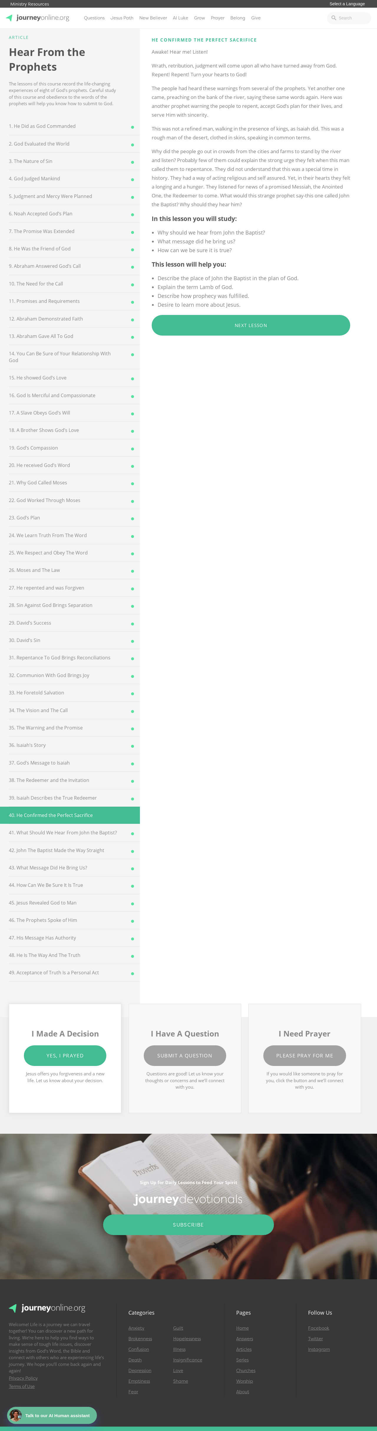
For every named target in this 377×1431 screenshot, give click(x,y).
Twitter (315, 1339)
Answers (244, 1339)
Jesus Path (121, 18)
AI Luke (180, 18)
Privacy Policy (23, 1378)
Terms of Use (22, 1386)
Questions (94, 18)
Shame (180, 1381)
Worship (244, 1381)
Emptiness (139, 1381)
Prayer (217, 18)
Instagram (319, 1349)
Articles (244, 1349)
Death (135, 1360)
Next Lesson (251, 325)
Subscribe (188, 1225)
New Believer (153, 18)
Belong (237, 18)
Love (178, 1371)
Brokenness (140, 1339)
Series (242, 1360)
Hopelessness (187, 1339)
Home (242, 1328)
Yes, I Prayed (65, 1055)
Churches (245, 1371)
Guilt (178, 1328)
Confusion (138, 1349)
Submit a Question (184, 1055)
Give (256, 18)
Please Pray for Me (304, 1055)
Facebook (318, 1328)
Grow (199, 18)
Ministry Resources (29, 4)
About (242, 1392)
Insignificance (187, 1360)
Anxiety (136, 1328)
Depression (139, 1371)
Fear (133, 1392)
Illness (179, 1349)
